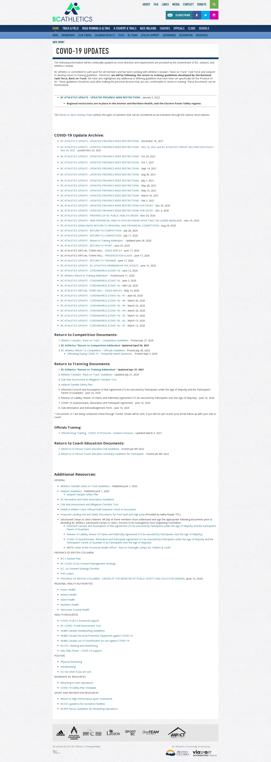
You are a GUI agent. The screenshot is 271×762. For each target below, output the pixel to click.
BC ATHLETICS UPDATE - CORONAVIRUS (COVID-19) (90, 270)
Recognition (186, 35)
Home (56, 28)
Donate (201, 4)
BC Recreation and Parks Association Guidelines (87, 499)
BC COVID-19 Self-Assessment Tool (80, 625)
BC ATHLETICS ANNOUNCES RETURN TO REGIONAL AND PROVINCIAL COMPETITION (109, 225)
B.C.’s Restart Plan (70, 558)
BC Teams (133, 35)
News (55, 35)
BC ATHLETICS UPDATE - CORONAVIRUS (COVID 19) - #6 (92, 300)
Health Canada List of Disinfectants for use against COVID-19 (94, 640)
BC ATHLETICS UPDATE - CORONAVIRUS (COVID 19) (90, 280)
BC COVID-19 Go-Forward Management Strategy (87, 563)
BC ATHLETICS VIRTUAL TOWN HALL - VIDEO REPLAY (91, 290)
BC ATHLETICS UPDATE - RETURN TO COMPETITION (91, 230)
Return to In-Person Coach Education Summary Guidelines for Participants (102, 454)
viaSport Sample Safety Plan (76, 384)
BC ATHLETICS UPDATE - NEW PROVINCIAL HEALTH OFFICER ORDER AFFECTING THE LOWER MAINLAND (121, 220)
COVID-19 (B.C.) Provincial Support (79, 620)
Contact (188, 4)
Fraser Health (68, 589)
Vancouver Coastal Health (74, 609)
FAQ (156, 4)
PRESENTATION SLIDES (118, 255)
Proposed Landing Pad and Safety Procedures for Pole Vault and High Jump (102, 514)
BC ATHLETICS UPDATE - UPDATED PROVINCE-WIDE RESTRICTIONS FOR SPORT (106, 205)
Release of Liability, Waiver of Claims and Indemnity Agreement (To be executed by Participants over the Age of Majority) (135, 534)
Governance (169, 35)
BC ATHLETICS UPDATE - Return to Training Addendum (92, 240)
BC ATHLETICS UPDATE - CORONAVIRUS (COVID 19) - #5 (92, 305)
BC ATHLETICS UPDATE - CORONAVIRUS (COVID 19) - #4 (92, 310)
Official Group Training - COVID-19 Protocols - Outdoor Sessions (97, 433)
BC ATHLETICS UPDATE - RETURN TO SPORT (86, 245)
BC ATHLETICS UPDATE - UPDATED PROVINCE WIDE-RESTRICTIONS (99, 185)
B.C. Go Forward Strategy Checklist (79, 568)
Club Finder (84, 35)
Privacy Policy (93, 746)
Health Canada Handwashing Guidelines (82, 630)
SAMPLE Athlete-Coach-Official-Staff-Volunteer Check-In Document (98, 509)
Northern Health (69, 604)
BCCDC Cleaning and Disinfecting (79, 645)
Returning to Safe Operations (76, 682)
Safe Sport (58, 42)
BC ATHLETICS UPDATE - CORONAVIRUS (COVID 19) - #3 (92, 315)
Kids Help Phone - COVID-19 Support (81, 650)
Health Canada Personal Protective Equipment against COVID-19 (96, 635)
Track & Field (71, 28)
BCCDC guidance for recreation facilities (82, 703)
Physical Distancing (71, 661)
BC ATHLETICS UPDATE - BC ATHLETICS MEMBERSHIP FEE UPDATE (99, 265)
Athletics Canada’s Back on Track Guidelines (85, 486)
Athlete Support (150, 35)
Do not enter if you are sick (75, 671)
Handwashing (68, 666)
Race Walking (148, 28)
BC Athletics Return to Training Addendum (84, 275)
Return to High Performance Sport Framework (86, 698)
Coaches (165, 28)
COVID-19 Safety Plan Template (78, 687)
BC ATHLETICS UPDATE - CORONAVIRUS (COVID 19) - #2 (92, 320)
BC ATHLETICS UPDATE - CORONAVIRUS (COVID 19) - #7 (93, 295)
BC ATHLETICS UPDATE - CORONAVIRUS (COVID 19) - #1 (92, 325)
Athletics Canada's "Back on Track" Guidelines (86, 374)
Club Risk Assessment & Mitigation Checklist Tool (88, 379)
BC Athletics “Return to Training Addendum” (88, 369)
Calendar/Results (105, 35)
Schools (204, 28)
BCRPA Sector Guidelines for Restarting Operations (89, 708)
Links (165, 4)
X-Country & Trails (125, 28)
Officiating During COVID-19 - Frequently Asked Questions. (100, 353)
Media (176, 4)
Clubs (191, 28)
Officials (179, 28)
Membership (68, 35)
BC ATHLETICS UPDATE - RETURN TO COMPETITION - (91, 235)
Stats (121, 35)
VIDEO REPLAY (113, 250)
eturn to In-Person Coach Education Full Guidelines (91, 449)
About (146, 4)
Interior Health (68, 594)
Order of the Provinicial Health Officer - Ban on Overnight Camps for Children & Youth (123, 547)
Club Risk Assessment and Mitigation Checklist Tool (89, 504)
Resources (202, 35)
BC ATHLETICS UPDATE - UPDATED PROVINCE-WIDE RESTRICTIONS (100, 141)
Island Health (67, 599)
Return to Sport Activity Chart (75, 114)
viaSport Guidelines (71, 491)
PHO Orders (67, 573)
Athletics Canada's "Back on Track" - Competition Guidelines (94, 340)
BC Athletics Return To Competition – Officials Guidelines (93, 350)
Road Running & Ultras (96, 28)
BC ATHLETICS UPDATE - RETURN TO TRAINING (88, 260)
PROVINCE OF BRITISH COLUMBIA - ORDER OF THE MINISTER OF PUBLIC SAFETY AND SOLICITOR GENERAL (122, 578)
